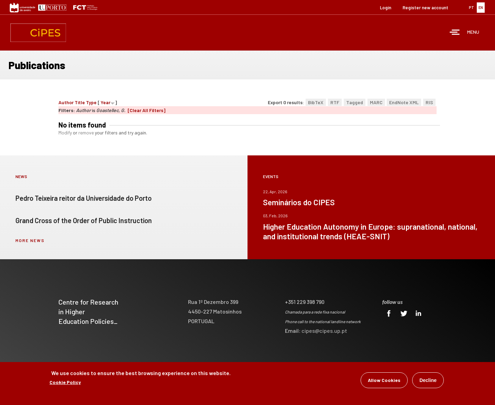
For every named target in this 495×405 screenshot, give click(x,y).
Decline (428, 380)
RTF (334, 102)
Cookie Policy (65, 382)
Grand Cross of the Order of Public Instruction (83, 220)
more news (30, 240)
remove (86, 132)
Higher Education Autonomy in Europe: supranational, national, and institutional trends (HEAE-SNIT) (370, 231)
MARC (376, 102)
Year (105, 102)
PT (471, 7)
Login (385, 7)
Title (80, 102)
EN (480, 7)
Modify (65, 132)
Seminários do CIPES (299, 202)
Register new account (425, 7)
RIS (429, 102)
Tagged (354, 102)
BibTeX (315, 102)
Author (66, 102)
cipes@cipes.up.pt (324, 330)
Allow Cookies (384, 380)
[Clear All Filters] (146, 110)
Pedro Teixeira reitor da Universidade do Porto (83, 198)
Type (91, 102)
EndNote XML (404, 102)
